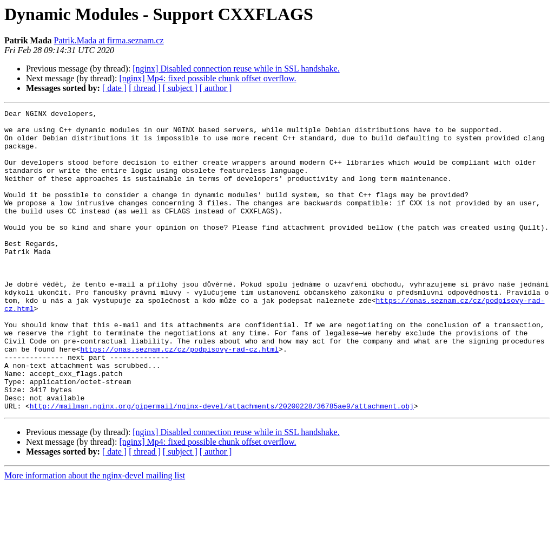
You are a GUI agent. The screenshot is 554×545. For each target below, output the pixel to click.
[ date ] (114, 88)
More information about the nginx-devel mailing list (94, 535)
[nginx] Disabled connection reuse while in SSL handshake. (236, 68)
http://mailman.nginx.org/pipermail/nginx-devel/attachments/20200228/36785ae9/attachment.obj (222, 466)
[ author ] (216, 88)
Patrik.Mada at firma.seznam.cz (109, 40)
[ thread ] (145, 88)
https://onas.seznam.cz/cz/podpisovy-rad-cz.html (179, 398)
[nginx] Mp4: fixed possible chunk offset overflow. (207, 78)
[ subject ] (180, 88)
